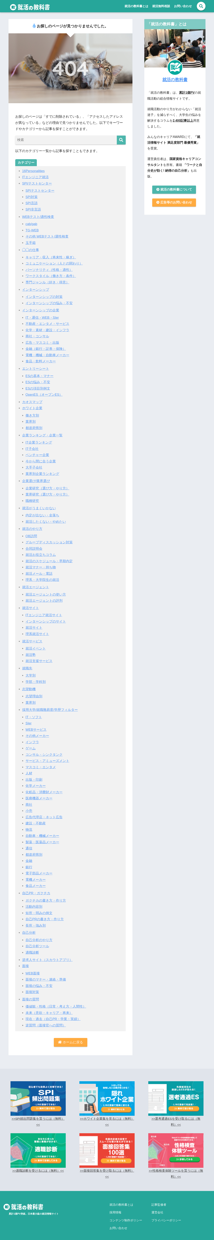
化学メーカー (36, 783)
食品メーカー (36, 882)
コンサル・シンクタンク (44, 752)
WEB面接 (33, 969)
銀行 (29, 863)
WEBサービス (36, 727)
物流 (29, 826)
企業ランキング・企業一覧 (42, 434)
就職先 (27, 666)
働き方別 (32, 414)
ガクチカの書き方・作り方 (46, 897)
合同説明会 (34, 547)
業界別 (31, 420)
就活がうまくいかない (39, 506)
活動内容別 (34, 903)
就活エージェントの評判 (44, 598)
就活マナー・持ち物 (41, 565)
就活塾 (31, 652)
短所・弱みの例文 (39, 909)
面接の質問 (30, 995)
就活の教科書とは (136, 6)
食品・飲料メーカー (41, 360)
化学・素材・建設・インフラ (47, 329)
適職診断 (32, 948)
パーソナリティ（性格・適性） (49, 269)
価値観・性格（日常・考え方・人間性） (56, 1002)
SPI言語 (32, 203)
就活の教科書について (174, 189)
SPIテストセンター (40, 191)
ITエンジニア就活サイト (44, 613)
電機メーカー (36, 876)
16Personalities (33, 171)
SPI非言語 (33, 209)
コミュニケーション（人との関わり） (54, 263)
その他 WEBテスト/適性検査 (47, 236)
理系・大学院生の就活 (42, 578)
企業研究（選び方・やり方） (47, 487)
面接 (25, 962)
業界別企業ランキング (42, 472)
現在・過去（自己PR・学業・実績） (53, 1015)
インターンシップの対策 (44, 296)
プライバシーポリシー (166, 1213)
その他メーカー (37, 733)
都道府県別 (34, 426)
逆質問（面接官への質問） (46, 1021)
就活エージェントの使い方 (46, 592)
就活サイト (30, 605)
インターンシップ (35, 289)
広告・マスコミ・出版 (42, 342)
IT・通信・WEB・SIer (42, 317)
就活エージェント (35, 585)
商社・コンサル (37, 335)
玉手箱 (31, 242)
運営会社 (157, 1206)
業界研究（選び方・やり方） (47, 493)
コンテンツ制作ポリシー (125, 1213)
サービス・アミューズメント (47, 758)
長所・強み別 (36, 921)
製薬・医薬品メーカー (42, 838)
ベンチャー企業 (37, 453)
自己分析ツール (37, 942)
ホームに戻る (70, 1038)
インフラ (32, 739)
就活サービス (32, 639)
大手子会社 (34, 466)
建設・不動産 (36, 820)
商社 (29, 801)
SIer (29, 720)
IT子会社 (32, 447)
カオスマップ (32, 401)
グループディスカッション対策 (49, 540)
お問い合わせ (183, 6)
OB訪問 (31, 534)
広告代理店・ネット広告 (44, 814)
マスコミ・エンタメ (41, 764)
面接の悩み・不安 (39, 981)
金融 (29, 857)
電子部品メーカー (39, 870)
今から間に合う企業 (41, 460)
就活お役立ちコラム (41, 553)
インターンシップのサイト (46, 619)
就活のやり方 (32, 527)
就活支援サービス (39, 658)
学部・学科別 (36, 679)
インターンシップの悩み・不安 (49, 302)
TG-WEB (32, 230)
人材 (29, 770)
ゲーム (31, 745)
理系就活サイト (37, 631)
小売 (29, 808)
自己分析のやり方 (39, 936)
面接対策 (32, 988)
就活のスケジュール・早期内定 (49, 559)
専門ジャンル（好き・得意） (47, 282)
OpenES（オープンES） (44, 393)
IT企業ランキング (39, 441)
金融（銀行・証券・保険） (46, 348)
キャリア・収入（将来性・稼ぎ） (51, 257)
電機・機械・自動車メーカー (47, 354)
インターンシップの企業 (40, 310)
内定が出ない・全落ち (42, 513)
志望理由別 (34, 694)
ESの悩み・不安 (38, 381)
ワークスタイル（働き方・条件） (51, 275)
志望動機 (29, 686)
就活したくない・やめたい (46, 520)
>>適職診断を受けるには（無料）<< (38, 1166)
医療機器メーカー (39, 795)
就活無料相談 (161, 6)
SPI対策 (32, 197)
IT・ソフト (34, 714)
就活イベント (36, 646)
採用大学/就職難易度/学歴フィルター (50, 707)
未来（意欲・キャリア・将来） (49, 1008)
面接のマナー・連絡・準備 (46, 975)
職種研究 (32, 499)
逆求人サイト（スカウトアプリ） (47, 956)
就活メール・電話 (39, 571)
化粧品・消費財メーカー (44, 789)
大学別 (31, 673)
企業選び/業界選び (36, 479)
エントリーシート (35, 368)
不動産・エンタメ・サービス (47, 323)
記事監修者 (158, 1200)
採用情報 (115, 1206)
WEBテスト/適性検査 (38, 216)
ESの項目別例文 (38, 387)
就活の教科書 (175, 79)
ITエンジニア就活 (35, 177)
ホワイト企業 (32, 407)
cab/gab (32, 224)
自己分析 (29, 929)
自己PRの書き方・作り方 (45, 915)
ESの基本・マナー (40, 375)
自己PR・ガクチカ (36, 889)
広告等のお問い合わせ (174, 203)
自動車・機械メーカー (42, 832)
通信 (29, 845)
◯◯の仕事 (30, 249)
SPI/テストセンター (37, 183)
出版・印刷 (34, 776)
